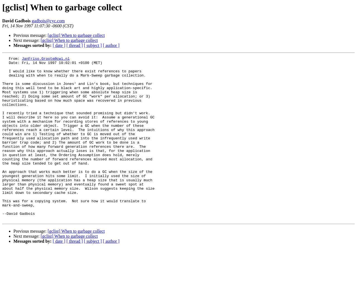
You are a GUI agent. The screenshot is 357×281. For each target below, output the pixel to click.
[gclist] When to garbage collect (76, 35)
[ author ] (111, 45)
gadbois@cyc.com (48, 20)
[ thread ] (74, 45)
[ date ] (59, 45)
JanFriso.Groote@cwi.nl (46, 59)
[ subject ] (93, 45)
